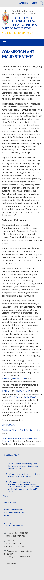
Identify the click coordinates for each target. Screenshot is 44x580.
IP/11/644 (6, 390)
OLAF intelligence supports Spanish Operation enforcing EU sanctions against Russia (22, 465)
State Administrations (13, 509)
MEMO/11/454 (8, 425)
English (33, 3)
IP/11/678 (13, 396)
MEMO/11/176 (19, 378)
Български (23, 3)
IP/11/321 (6, 378)
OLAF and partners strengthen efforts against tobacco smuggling (23, 475)
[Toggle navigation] (4, 42)
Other (7, 515)
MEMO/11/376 (29, 396)
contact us (11, 563)
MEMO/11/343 (23, 390)
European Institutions (14, 512)
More (5, 496)
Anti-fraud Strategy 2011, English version (21, 430)
